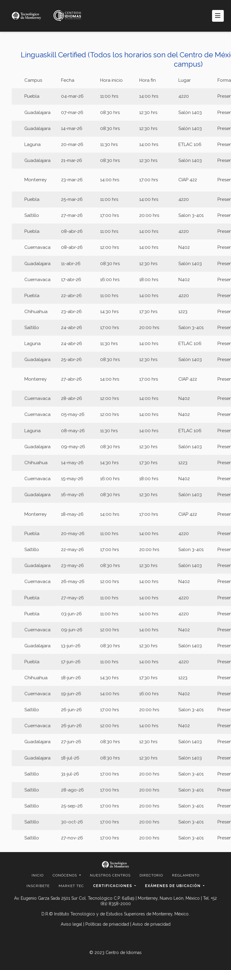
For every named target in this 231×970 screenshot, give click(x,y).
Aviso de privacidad (151, 924)
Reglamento (185, 875)
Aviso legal (71, 924)
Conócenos (65, 875)
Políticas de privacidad (107, 924)
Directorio (151, 875)
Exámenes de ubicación (173, 886)
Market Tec (71, 886)
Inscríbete (38, 886)
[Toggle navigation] (218, 16)
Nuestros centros (110, 875)
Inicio (38, 875)
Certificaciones (113, 886)
